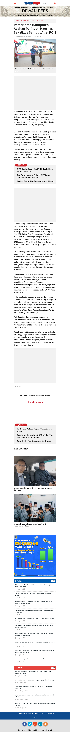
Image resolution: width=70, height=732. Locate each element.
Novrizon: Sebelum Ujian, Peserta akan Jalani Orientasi (35, 181)
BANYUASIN (39, 20)
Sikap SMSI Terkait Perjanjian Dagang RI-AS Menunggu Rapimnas (33, 489)
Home (17, 20)
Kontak (35, 717)
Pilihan (18, 667)
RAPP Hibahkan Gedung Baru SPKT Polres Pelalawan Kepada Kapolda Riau (35, 170)
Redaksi (28, 713)
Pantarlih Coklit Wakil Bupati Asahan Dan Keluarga (34, 441)
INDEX (53, 581)
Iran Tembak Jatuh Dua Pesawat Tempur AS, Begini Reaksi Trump (34, 618)
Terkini (18, 581)
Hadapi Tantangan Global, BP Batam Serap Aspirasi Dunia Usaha (34, 659)
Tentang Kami (20, 713)
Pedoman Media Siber (38, 713)
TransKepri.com (35, 402)
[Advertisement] (35, 93)
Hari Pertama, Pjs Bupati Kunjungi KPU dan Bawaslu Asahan (34, 430)
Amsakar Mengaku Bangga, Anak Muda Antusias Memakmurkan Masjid (30, 525)
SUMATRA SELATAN (27, 20)
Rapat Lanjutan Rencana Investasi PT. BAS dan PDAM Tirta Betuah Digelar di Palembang (35, 436)
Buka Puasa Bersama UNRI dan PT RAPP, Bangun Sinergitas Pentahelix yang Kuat (33, 176)
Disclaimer (50, 713)
